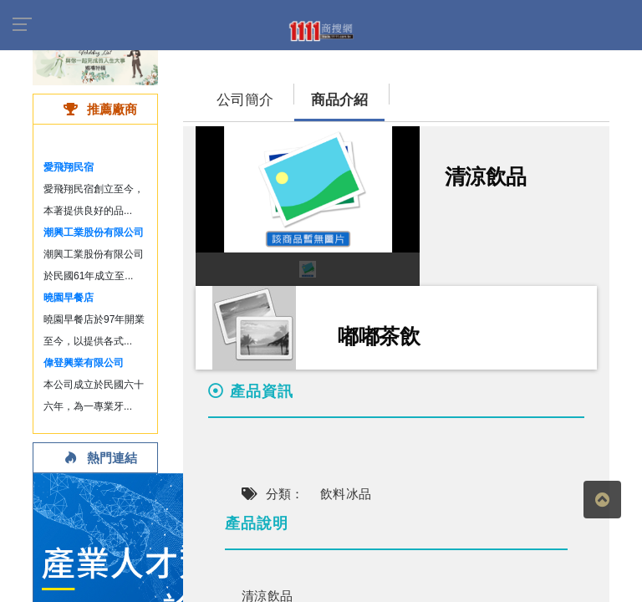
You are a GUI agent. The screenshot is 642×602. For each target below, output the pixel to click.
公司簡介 (245, 100)
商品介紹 (339, 100)
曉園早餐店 (68, 298)
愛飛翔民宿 (68, 167)
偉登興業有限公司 (83, 363)
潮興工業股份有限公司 (93, 232)
